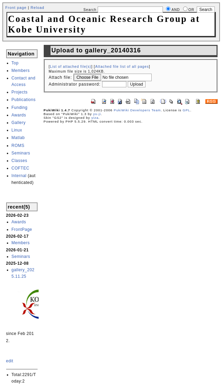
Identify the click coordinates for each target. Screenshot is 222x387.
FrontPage (22, 229)
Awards (19, 115)
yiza (95, 118)
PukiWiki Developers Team (137, 110)
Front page (16, 7)
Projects (20, 92)
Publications (24, 99)
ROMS (18, 145)
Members (21, 70)
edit (9, 361)
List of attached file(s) (70, 66)
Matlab (18, 137)
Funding (20, 107)
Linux (17, 130)
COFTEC (20, 168)
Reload (37, 7)
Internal (19, 175)
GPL (186, 110)
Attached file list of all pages (122, 66)
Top (15, 63)
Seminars (21, 153)
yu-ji (97, 114)
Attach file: (60, 77)
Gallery (19, 122)
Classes (19, 160)
